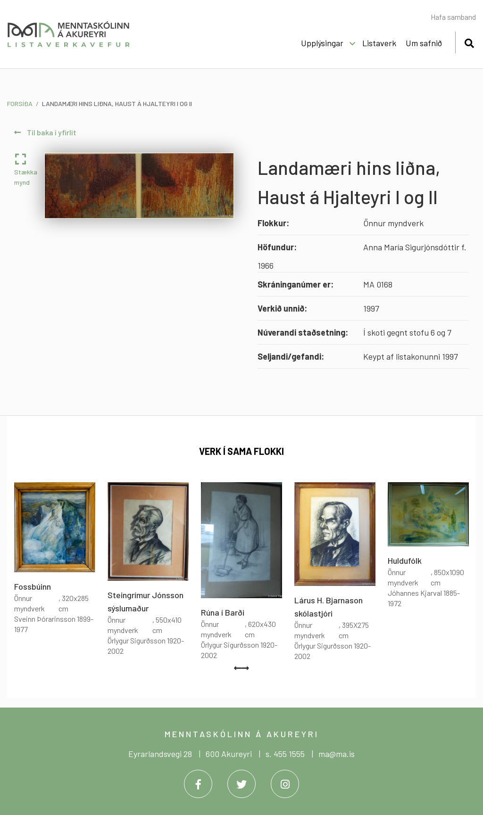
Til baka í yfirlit (45, 132)
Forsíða (20, 103)
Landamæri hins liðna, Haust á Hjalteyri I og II (117, 103)
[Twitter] (241, 784)
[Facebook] (198, 784)
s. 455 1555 (285, 754)
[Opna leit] (469, 41)
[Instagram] (285, 784)
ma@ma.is (336, 754)
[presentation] (238, 668)
